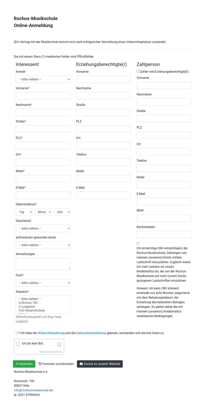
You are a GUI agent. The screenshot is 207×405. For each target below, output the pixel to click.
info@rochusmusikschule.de (33, 390)
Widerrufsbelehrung (51, 333)
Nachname (24, 105)
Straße (21, 121)
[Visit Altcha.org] (59, 344)
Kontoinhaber (146, 227)
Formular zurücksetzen (56, 364)
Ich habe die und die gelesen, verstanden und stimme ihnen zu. (90, 333)
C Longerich (43, 307)
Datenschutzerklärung (91, 333)
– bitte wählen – (43, 299)
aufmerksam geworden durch (36, 237)
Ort (18, 154)
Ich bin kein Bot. (33, 343)
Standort (22, 292)
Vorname (23, 88)
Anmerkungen (25, 254)
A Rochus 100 (43, 303)
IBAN (140, 210)
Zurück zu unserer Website (99, 364)
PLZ (19, 138)
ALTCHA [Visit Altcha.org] (57, 352)
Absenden (24, 364)
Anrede (21, 71)
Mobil (20, 171)
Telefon (81, 154)
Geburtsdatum (26, 204)
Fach (20, 275)
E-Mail (21, 187)
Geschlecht (23, 221)
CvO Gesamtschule (43, 310)
